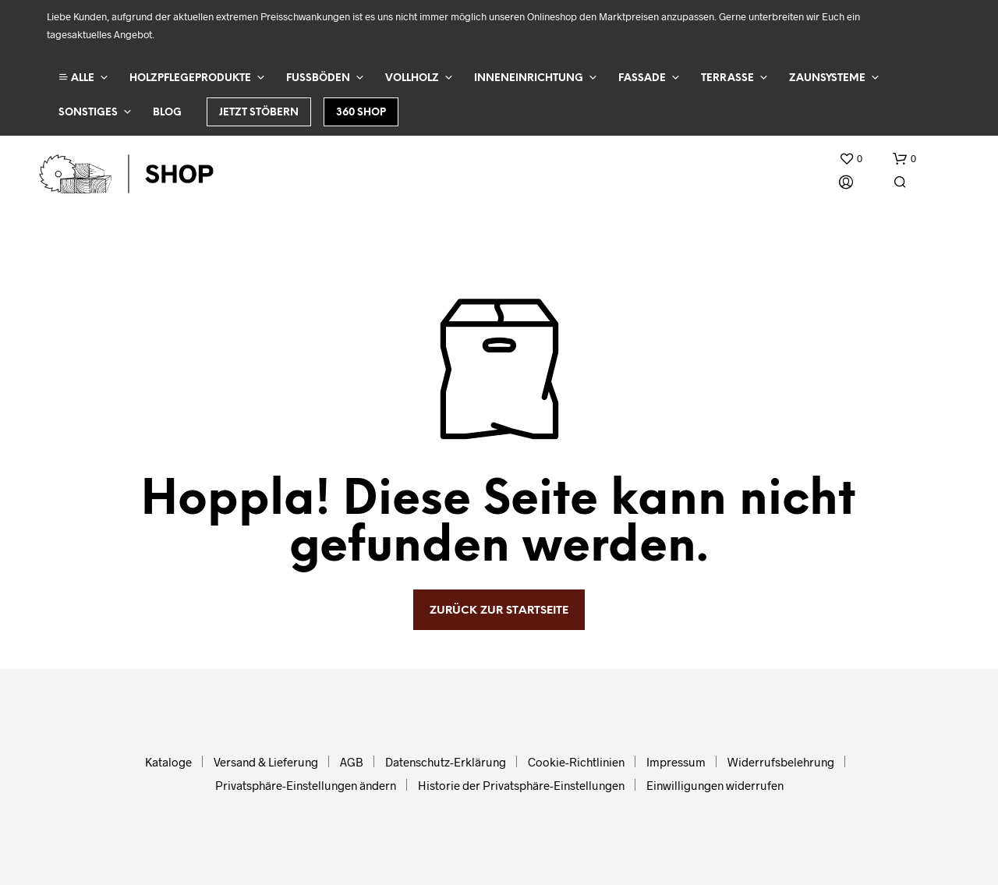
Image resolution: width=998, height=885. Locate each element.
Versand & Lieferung (266, 762)
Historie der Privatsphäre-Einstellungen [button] (521, 785)
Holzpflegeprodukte (190, 78)
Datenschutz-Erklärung (445, 762)
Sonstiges (88, 113)
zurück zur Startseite (499, 611)
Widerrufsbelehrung (780, 762)
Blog (167, 113)
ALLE (76, 77)
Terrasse (727, 78)
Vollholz (412, 78)
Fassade (642, 78)
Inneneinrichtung (528, 78)
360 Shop (361, 113)
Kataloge (168, 762)
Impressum (676, 762)
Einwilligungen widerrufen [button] (715, 785)
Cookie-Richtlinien (576, 762)
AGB (351, 762)
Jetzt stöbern (259, 113)
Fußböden (318, 78)
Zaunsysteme (827, 78)
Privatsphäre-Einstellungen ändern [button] (305, 785)
